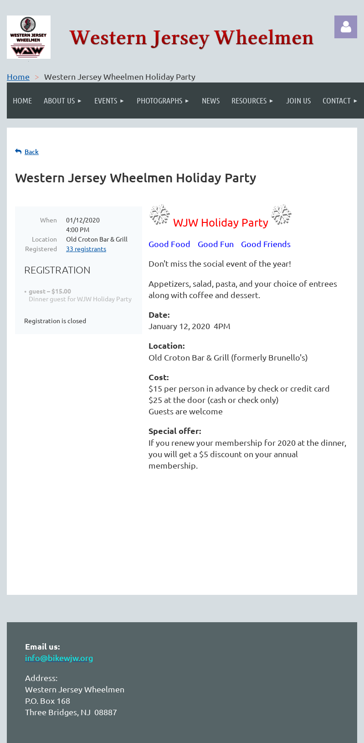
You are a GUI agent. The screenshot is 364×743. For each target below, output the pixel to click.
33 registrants (86, 248)
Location (44, 239)
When (48, 220)
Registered (41, 248)
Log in (345, 26)
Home (18, 76)
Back (32, 151)
